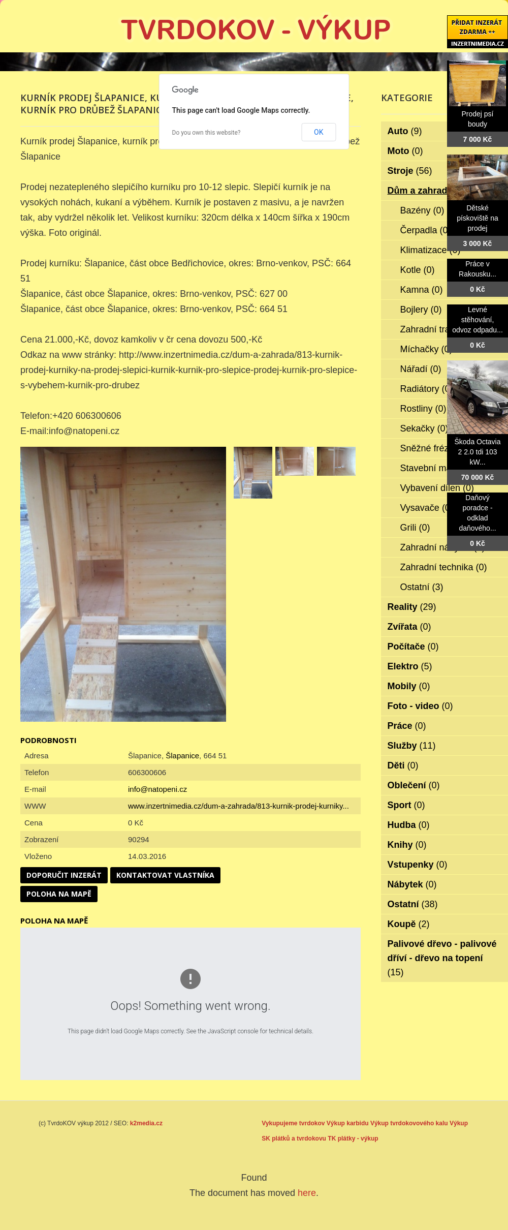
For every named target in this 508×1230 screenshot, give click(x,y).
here (307, 1193)
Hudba (409, 825)
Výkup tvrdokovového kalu (409, 1123)
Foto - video (420, 706)
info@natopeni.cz (157, 789)
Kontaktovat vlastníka (165, 875)
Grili (415, 527)
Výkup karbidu (348, 1123)
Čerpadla (425, 230)
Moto (405, 151)
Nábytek (412, 884)
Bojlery (421, 309)
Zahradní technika (443, 567)
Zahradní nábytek (442, 547)
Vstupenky (418, 864)
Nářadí (420, 369)
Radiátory (426, 389)
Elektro (410, 666)
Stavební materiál (442, 468)
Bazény (422, 210)
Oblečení (414, 785)
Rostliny (423, 409)
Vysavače (426, 508)
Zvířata (409, 627)
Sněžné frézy (433, 448)
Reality (412, 607)
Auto (405, 131)
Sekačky (424, 428)
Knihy (407, 845)
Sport (406, 805)
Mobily (409, 686)
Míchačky (426, 349)
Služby (412, 746)
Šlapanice (182, 755)
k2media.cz (146, 1123)
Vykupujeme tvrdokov (293, 1123)
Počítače (413, 646)
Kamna (421, 290)
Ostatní (421, 587)
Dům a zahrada (427, 191)
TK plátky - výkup (353, 1138)
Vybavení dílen (437, 488)
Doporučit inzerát (64, 875)
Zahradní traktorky (444, 329)
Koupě (409, 924)
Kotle (417, 270)
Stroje (410, 171)
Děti (403, 765)
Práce (407, 726)
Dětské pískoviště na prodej (477, 218)
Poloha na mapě (58, 894)
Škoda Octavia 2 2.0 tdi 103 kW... (477, 452)
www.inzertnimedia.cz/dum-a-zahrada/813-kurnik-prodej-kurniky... (238, 806)
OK (318, 132)
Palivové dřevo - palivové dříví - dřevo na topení (442, 958)
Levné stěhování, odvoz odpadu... (477, 319)
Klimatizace (430, 250)
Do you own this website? (206, 132)
